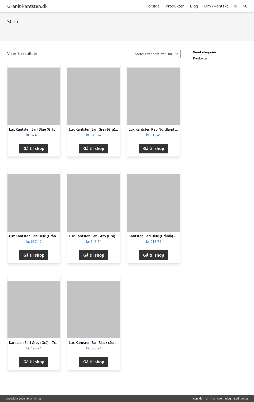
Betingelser (241, 398)
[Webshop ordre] (157, 54)
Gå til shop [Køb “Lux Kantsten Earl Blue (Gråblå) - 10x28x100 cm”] (33, 255)
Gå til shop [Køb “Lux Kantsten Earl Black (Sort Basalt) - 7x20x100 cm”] (93, 361)
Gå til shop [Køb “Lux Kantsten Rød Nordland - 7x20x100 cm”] (153, 148)
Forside (153, 6)
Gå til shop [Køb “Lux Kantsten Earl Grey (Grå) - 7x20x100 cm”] (93, 148)
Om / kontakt (216, 6)
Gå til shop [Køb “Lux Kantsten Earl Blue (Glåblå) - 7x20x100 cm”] (33, 148)
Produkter (175, 6)
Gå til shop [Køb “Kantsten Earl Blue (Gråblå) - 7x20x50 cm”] (153, 255)
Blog (194, 6)
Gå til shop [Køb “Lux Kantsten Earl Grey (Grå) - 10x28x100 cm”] (93, 255)
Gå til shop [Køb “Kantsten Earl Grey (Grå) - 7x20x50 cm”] (33, 361)
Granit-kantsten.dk (27, 6)
